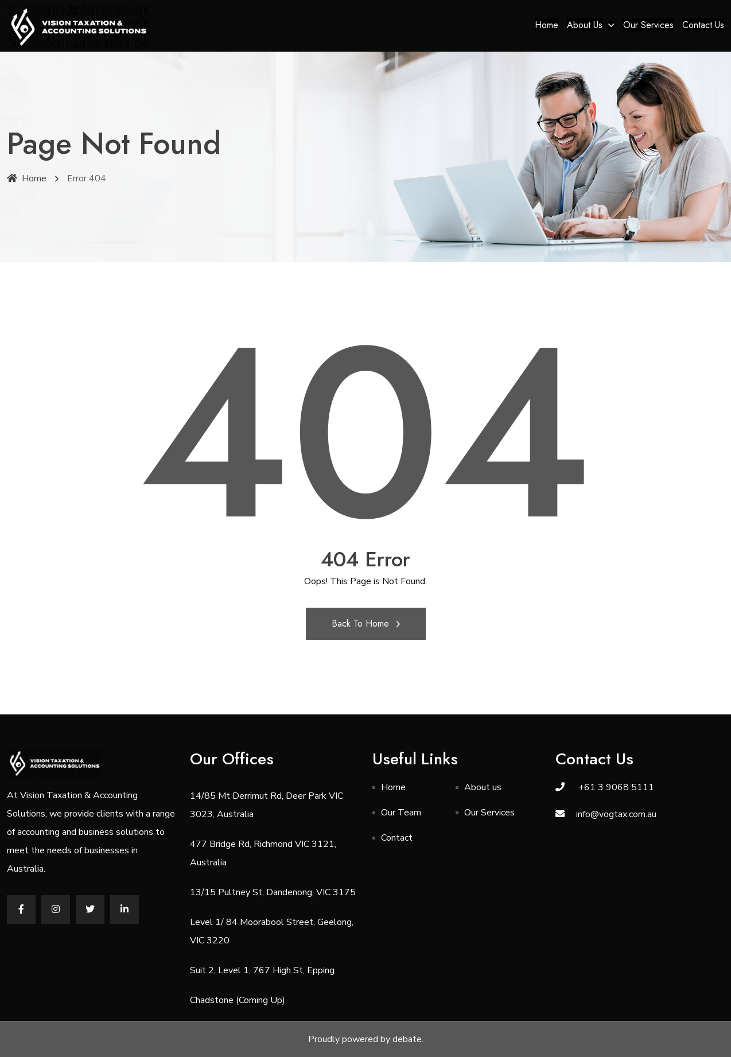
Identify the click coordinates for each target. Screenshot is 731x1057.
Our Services (648, 25)
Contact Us (703, 25)
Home (546, 25)
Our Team (401, 812)
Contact (397, 837)
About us (584, 25)
